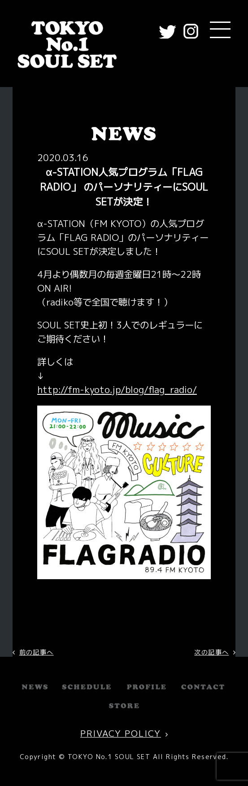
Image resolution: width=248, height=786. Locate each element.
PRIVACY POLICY (120, 733)
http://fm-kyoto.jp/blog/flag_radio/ (117, 389)
